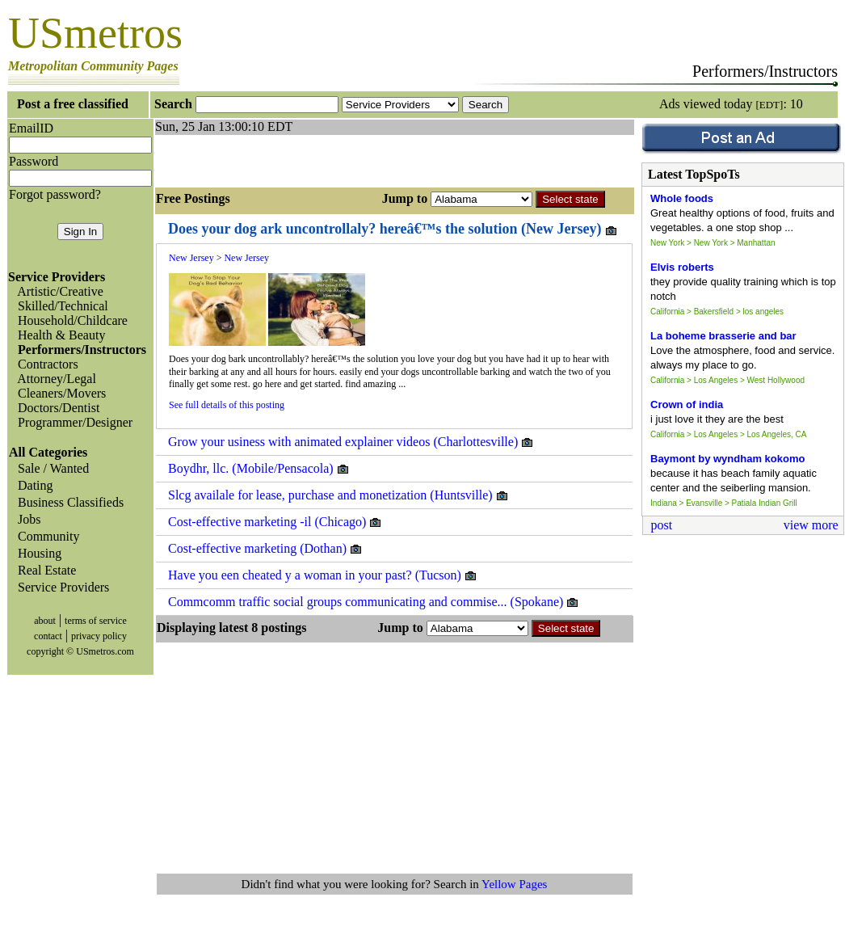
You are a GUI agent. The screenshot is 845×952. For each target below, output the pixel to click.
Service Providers (60, 587)
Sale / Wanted (50, 468)
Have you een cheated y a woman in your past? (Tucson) (322, 575)
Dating (32, 485)
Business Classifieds (67, 502)
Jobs (25, 519)
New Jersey (191, 257)
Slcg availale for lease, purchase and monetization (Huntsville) (338, 495)
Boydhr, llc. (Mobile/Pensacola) (259, 468)
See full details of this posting (226, 405)
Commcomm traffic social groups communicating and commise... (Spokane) (373, 602)
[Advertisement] (344, 159)
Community (45, 536)
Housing (36, 553)
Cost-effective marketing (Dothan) (265, 548)
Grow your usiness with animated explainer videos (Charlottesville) (351, 442)
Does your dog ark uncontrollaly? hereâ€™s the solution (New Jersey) (393, 229)
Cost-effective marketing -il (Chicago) (275, 522)
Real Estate (43, 570)
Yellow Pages (514, 884)
